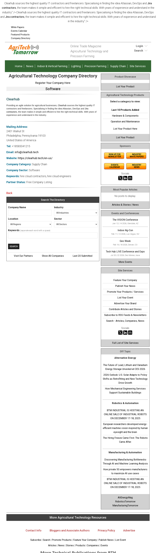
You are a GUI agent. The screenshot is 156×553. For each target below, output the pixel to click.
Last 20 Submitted (82, 255)
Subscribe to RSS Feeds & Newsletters (125, 315)
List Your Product (125, 86)
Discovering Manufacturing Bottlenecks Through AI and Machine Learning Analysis (125, 461)
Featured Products (20, 34)
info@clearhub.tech (27, 152)
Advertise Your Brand (125, 303)
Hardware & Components (125, 115)
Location (13, 218)
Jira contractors (14, 16)
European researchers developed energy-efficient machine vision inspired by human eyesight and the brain (125, 428)
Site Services (138, 66)
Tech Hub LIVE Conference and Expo (125, 251)
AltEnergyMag (125, 497)
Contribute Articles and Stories (125, 309)
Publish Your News (125, 286)
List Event (120, 539)
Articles (52, 545)
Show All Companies (53, 255)
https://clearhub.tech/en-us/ (35, 158)
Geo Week (125, 241)
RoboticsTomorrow (125, 501)
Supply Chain (118, 66)
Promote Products (61, 539)
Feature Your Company (125, 280)
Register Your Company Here (52, 82)
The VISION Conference (125, 219)
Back (9, 193)
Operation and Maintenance (125, 121)
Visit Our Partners (23, 255)
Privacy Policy (106, 530)
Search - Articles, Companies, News (125, 320)
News (29, 66)
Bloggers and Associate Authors (70, 530)
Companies (93, 545)
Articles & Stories (121, 204)
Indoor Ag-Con (125, 230)
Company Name (17, 207)
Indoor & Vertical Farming (52, 66)
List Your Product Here (125, 128)
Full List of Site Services (125, 342)
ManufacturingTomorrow (125, 505)
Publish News (106, 539)
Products (80, 545)
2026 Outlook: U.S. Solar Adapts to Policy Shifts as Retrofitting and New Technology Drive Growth (125, 378)
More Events (125, 262)
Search (46, 539)
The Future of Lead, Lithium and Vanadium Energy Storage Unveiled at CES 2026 (125, 367)
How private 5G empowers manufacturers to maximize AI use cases (125, 471)
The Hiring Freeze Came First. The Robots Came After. (125, 439)
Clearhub (62, 105)
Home (18, 66)
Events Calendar (19, 31)
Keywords (14, 230)
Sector (58, 218)
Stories (70, 545)
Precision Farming (95, 66)
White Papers (17, 27)
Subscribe (35, 539)
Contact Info (33, 530)
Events (104, 545)
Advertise (129, 530)
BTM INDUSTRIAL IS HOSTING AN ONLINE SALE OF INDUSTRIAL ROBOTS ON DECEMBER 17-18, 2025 (125, 414)
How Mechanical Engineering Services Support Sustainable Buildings (125, 390)
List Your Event (125, 297)
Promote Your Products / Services (125, 291)
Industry (58, 207)
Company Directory (20, 38)
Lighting (76, 66)
